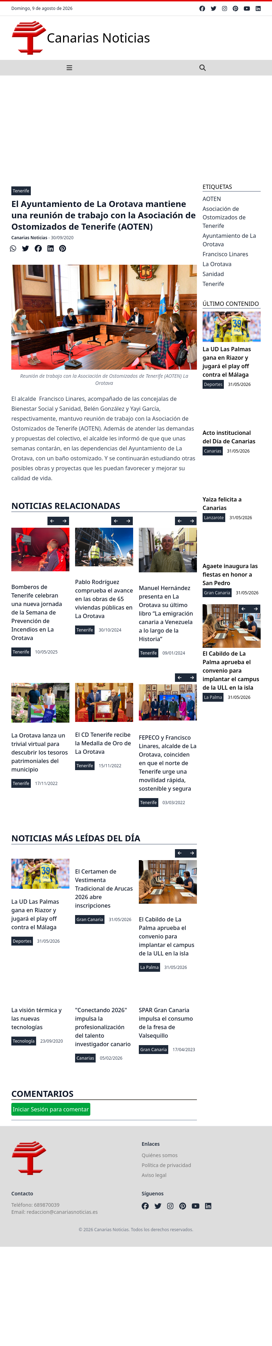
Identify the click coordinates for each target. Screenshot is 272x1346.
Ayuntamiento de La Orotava (229, 240)
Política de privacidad (166, 1165)
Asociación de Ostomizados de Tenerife (224, 217)
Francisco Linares (225, 254)
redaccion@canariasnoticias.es (62, 1211)
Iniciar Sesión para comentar (51, 1109)
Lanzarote (214, 518)
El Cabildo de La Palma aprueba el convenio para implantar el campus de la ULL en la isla (166, 936)
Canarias (85, 1058)
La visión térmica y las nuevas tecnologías (36, 1018)
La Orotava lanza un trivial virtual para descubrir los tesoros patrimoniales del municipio (39, 752)
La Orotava (217, 264)
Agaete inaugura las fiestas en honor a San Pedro (230, 574)
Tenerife (21, 191)
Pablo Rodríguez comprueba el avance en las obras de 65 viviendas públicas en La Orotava (104, 599)
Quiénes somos (159, 1155)
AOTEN (212, 199)
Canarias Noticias (29, 238)
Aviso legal (154, 1175)
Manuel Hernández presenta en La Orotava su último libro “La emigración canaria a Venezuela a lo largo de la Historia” (166, 613)
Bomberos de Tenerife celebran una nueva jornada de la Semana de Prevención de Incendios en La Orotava (36, 612)
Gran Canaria (89, 919)
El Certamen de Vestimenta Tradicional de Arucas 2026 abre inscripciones (104, 888)
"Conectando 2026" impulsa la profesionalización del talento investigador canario (103, 1027)
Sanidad (213, 274)
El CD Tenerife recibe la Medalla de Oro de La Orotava (103, 743)
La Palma (149, 967)
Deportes (22, 941)
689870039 (47, 1204)
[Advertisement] (136, 128)
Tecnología (24, 1041)
